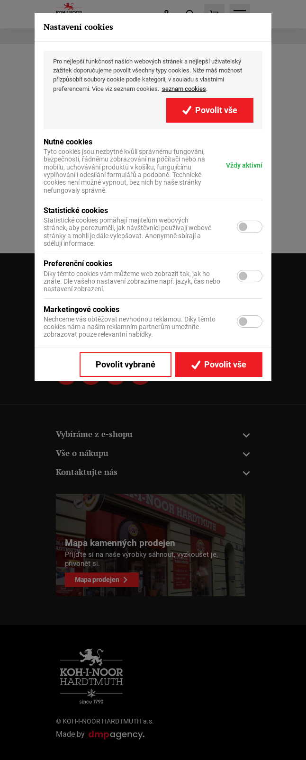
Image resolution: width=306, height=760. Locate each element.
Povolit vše (209, 110)
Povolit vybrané (125, 364)
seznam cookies (184, 88)
